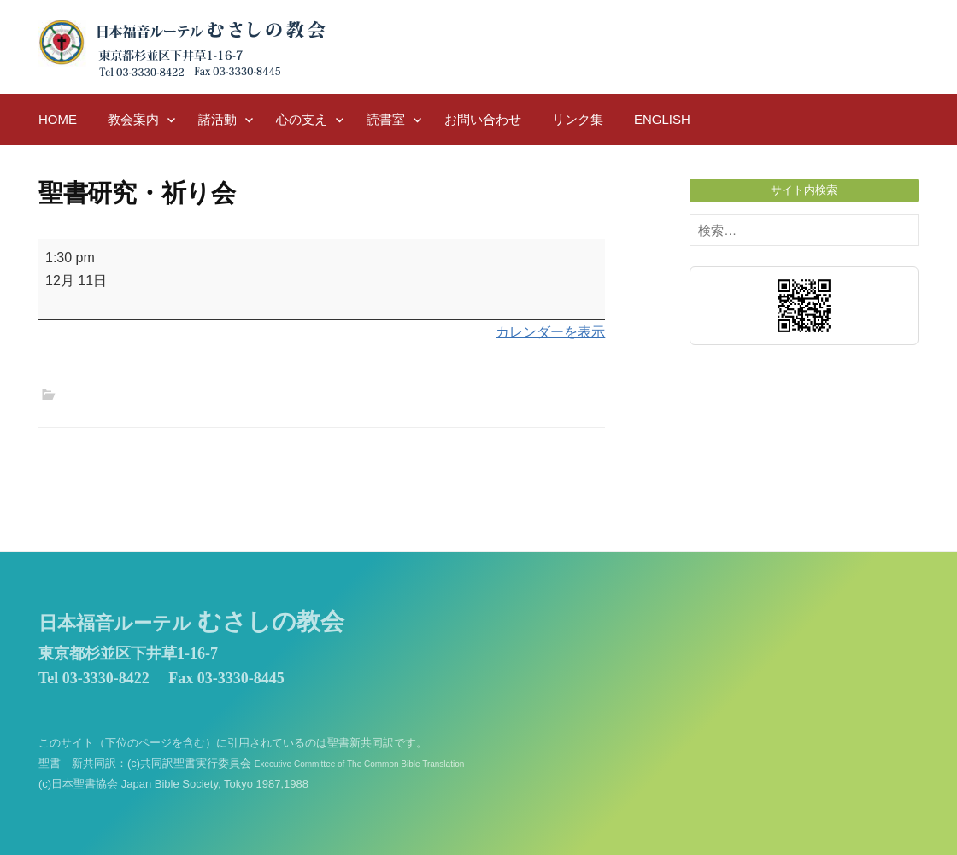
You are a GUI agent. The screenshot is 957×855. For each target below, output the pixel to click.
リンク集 (577, 119)
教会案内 (133, 119)
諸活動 (217, 119)
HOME (57, 119)
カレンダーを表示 (550, 332)
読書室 (386, 119)
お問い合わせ (482, 119)
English (662, 119)
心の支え (301, 119)
